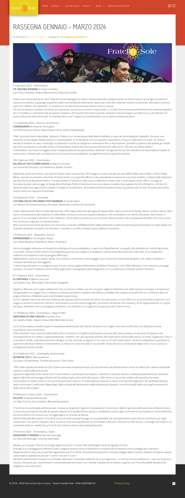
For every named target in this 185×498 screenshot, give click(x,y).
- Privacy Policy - (122, 483)
